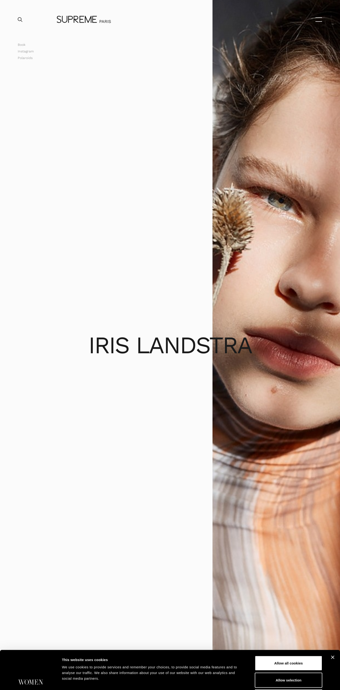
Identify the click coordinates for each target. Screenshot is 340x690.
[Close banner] (332, 618)
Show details (248, 681)
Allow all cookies (288, 624)
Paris (105, 21)
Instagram (26, 51)
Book (22, 45)
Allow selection (288, 641)
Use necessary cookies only (288, 658)
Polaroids (25, 58)
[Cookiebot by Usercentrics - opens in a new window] (30, 680)
